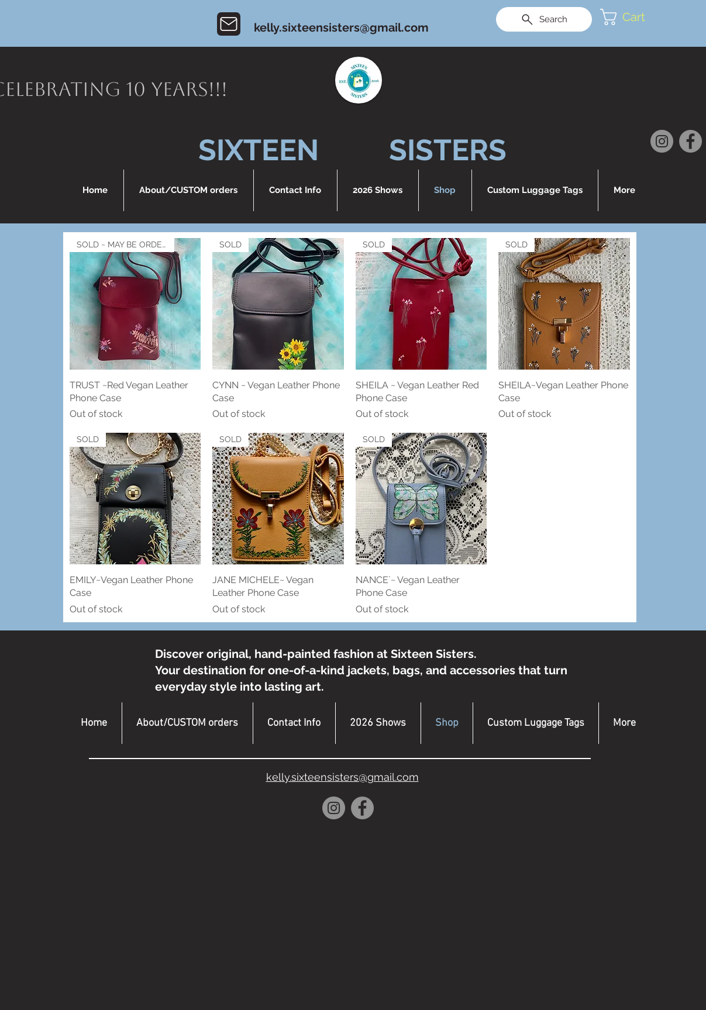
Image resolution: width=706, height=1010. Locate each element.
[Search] (544, 19)
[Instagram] (661, 141)
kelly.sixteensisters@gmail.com (341, 27)
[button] (633, 17)
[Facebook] (690, 141)
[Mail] (228, 24)
